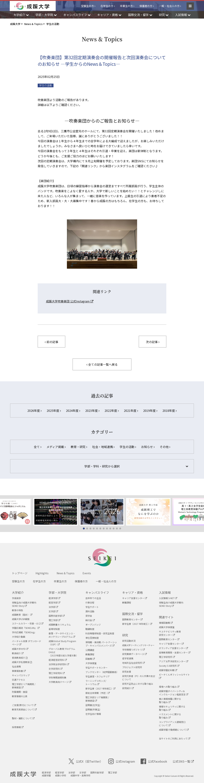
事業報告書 (19, 670)
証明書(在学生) (92, 705)
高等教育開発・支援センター (174, 652)
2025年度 (54, 410)
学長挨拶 (16, 598)
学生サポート (92, 606)
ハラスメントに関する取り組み (170, 716)
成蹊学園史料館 (168, 670)
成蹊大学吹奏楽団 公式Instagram (69, 301)
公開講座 (89, 649)
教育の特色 (17, 610)
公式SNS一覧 (183, 761)
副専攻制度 (54, 628)
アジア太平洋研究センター (173, 661)
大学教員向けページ (60, 681)
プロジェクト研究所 (132, 667)
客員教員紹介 (20, 657)
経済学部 (54, 598)
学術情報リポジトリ (133, 649)
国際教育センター (132, 619)
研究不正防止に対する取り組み (137, 683)
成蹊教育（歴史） (22, 614)
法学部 (53, 606)
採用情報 (18, 727)
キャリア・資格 (132, 592)
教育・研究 (79, 447)
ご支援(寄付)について (24, 705)
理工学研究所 (167, 656)
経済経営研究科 (58, 659)
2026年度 (34, 410)
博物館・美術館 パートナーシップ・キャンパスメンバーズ (101, 644)
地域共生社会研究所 (133, 662)
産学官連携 (127, 658)
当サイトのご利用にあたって (174, 738)
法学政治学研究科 (59, 664)
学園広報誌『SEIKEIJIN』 (26, 627)
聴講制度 (89, 628)
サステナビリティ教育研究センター (170, 633)
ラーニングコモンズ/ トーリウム (95, 682)
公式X (86, 761)
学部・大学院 (57, 592)
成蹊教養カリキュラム (60, 624)
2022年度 (112, 410)
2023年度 (92, 410)
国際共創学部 (57, 615)
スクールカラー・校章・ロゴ (27, 623)
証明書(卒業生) (92, 709)
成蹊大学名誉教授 (22, 662)
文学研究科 (55, 668)
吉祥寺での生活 (93, 598)
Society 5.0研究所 (169, 665)
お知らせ (148, 447)
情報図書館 (166, 622)
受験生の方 (87, 6)
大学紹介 (18, 592)
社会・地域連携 (103, 447)
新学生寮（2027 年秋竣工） (100, 688)
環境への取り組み (169, 686)
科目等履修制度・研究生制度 (99, 633)
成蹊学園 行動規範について (174, 729)
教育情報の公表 (19, 696)
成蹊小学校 (60, 775)
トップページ (19, 573)
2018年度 (169, 410)
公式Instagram (121, 761)
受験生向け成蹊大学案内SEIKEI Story (24, 604)
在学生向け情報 (93, 713)
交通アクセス (18, 679)
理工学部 (54, 620)
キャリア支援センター (134, 598)
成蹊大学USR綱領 (20, 619)
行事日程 (89, 602)
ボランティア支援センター (173, 648)
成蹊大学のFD (20, 648)
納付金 (90, 620)
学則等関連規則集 (57, 677)
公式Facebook (154, 761)
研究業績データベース (134, 653)
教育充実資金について (24, 709)
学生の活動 (45, 85)
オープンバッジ (93, 624)
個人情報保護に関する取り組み (170, 700)
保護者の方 (145, 6)
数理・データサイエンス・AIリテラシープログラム (62, 635)
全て (37, 447)
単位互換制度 (92, 637)
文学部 (53, 611)
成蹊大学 (23, 774)
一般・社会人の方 (169, 6)
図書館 (90, 658)
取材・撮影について (23, 718)
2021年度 (131, 410)
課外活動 (89, 611)
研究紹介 (128, 688)
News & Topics (65, 573)
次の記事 (152, 342)
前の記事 (51, 342)
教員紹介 (18, 653)
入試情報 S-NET (168, 598)
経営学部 (54, 602)
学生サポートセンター (96, 667)
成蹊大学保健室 (166, 627)
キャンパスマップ (21, 675)
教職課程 (89, 654)
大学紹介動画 (18, 636)
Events (87, 573)
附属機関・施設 (19, 691)
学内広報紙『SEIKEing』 (24, 632)
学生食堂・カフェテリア (97, 676)
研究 (125, 635)
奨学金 (88, 615)
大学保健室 (90, 663)
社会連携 (16, 666)
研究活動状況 (128, 640)
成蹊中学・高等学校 (80, 775)
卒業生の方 (126, 6)
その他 (165, 447)
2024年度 (73, 410)
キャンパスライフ (97, 592)
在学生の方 (107, 6)
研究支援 (126, 671)
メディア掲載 (56, 447)
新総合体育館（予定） (97, 692)
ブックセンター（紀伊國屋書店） (102, 671)
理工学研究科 (57, 673)
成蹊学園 (46, 775)
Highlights (42, 573)
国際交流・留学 (132, 614)
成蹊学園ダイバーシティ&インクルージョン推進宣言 (173, 692)
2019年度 (150, 410)
